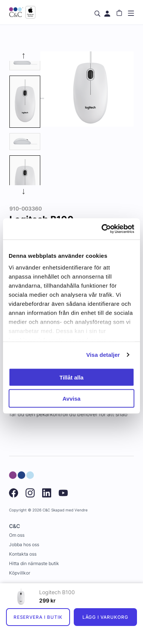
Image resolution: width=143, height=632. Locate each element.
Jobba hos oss (24, 544)
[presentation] (25, 102)
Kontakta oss (23, 554)
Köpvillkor (19, 573)
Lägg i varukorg (105, 617)
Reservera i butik (38, 617)
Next (25, 191)
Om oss (16, 535)
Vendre (81, 510)
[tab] (25, 61)
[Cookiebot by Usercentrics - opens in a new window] (102, 229)
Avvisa (71, 398)
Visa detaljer (103, 355)
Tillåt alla (71, 377)
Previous (25, 55)
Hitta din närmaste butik (34, 563)
